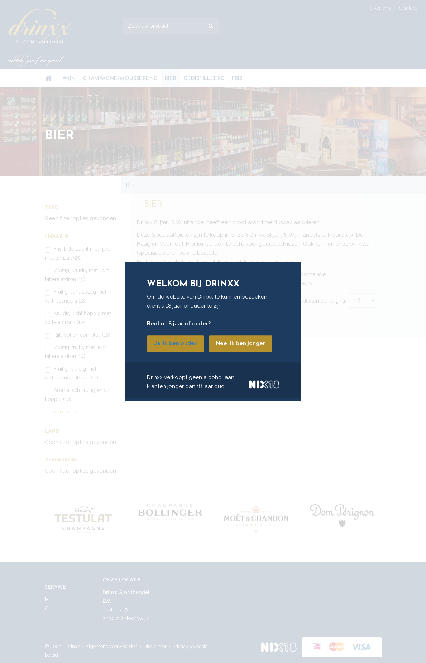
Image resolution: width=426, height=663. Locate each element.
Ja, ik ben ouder (175, 343)
